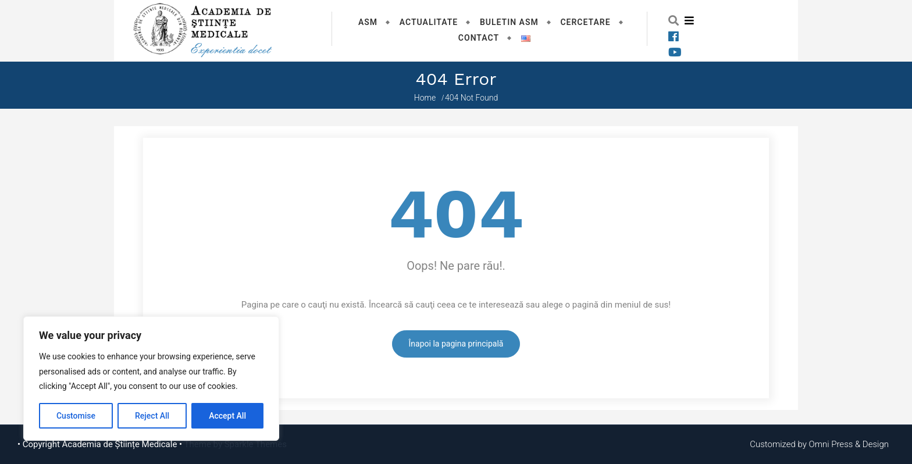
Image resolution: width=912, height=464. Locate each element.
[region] (151, 378)
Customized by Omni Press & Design (819, 444)
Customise (75, 415)
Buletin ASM (509, 22)
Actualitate (429, 22)
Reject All (152, 415)
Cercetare (585, 22)
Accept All (227, 415)
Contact (478, 38)
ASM (367, 22)
